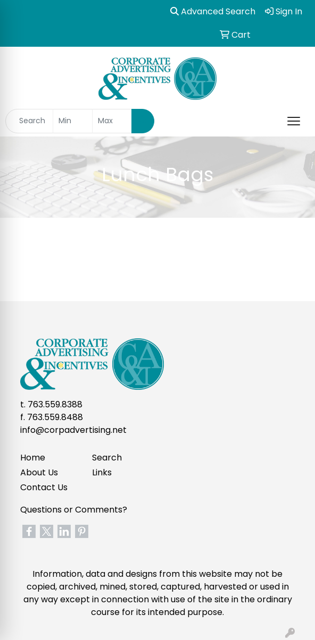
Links (102, 472)
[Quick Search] (29, 121)
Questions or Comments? (73, 510)
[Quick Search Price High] (112, 121)
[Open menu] (293, 121)
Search (107, 457)
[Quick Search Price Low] (73, 121)
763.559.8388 (55, 404)
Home (32, 457)
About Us (39, 472)
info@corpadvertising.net (73, 430)
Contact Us (44, 487)
